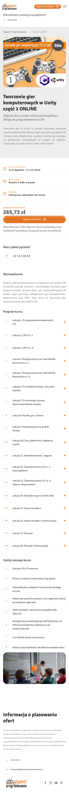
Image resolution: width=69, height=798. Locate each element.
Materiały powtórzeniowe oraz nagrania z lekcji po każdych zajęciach (34, 600)
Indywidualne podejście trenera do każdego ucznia (32, 589)
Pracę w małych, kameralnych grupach (29, 578)
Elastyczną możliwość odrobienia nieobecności (33, 647)
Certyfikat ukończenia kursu (23, 637)
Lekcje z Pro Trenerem (20, 568)
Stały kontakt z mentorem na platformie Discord (30, 611)
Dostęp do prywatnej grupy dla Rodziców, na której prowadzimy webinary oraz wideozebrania (32, 624)
